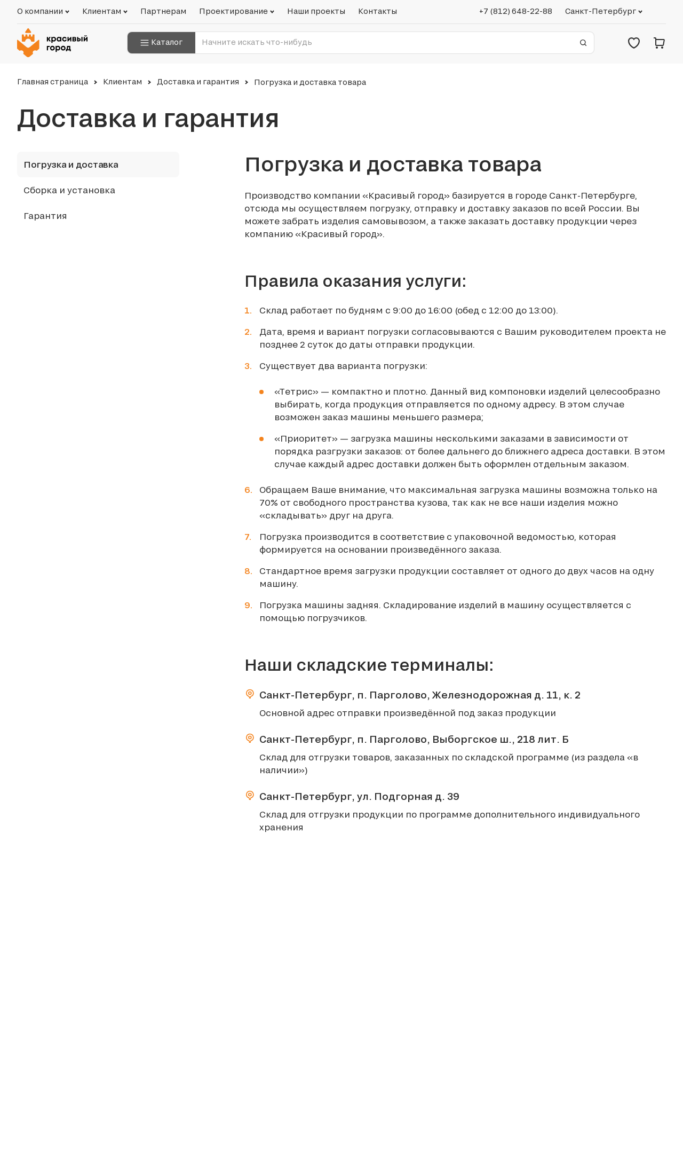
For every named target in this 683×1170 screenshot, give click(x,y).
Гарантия (45, 216)
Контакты (377, 11)
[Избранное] (634, 42)
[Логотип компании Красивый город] (55, 42)
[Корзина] (659, 42)
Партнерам (163, 11)
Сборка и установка (69, 190)
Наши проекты (316, 11)
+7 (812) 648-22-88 (515, 11)
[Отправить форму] (583, 42)
